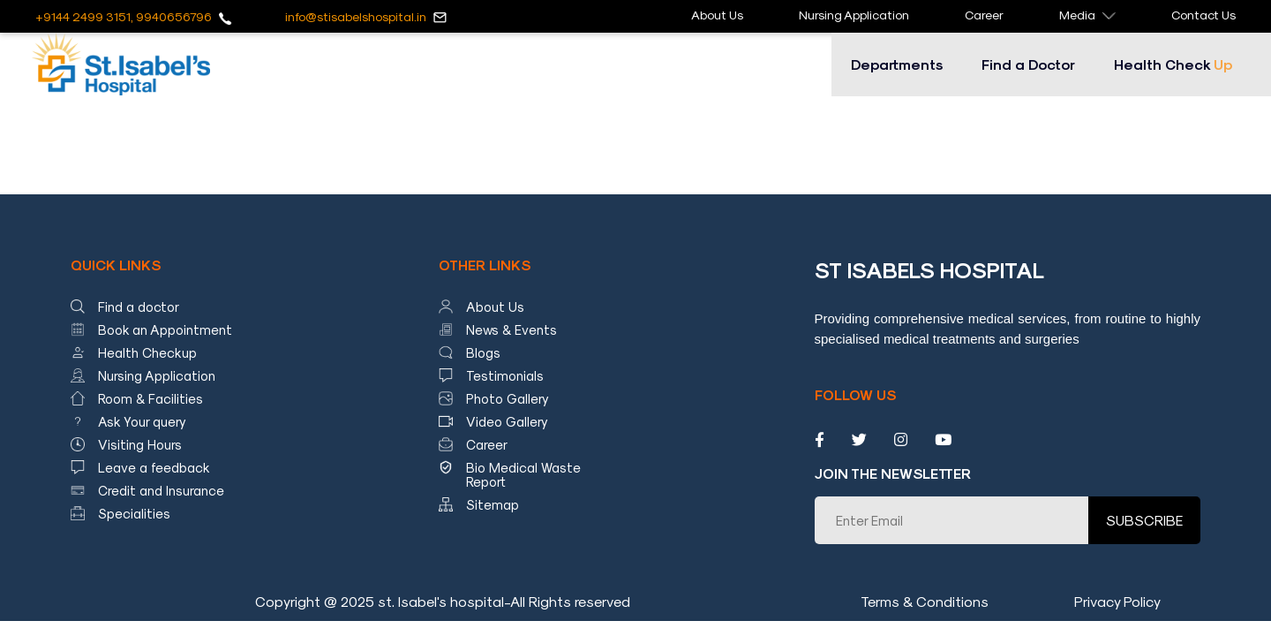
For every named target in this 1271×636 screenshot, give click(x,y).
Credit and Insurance (161, 490)
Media (1087, 14)
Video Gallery (507, 421)
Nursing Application (854, 14)
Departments (897, 64)
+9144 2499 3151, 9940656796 (123, 16)
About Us (717, 14)
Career (984, 14)
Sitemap (492, 504)
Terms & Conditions (925, 601)
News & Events (511, 329)
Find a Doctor (1028, 64)
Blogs (483, 352)
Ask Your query (142, 421)
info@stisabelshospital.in (355, 16)
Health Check (1173, 64)
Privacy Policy (1117, 601)
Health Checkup (147, 352)
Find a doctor (138, 306)
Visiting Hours (140, 444)
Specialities (134, 513)
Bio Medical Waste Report (523, 474)
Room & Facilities (150, 398)
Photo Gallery (507, 398)
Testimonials (505, 375)
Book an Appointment (165, 329)
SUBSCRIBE (1144, 519)
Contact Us (1203, 14)
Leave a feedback (154, 467)
